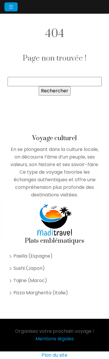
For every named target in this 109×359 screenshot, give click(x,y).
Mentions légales (54, 338)
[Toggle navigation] (11, 6)
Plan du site (54, 355)
